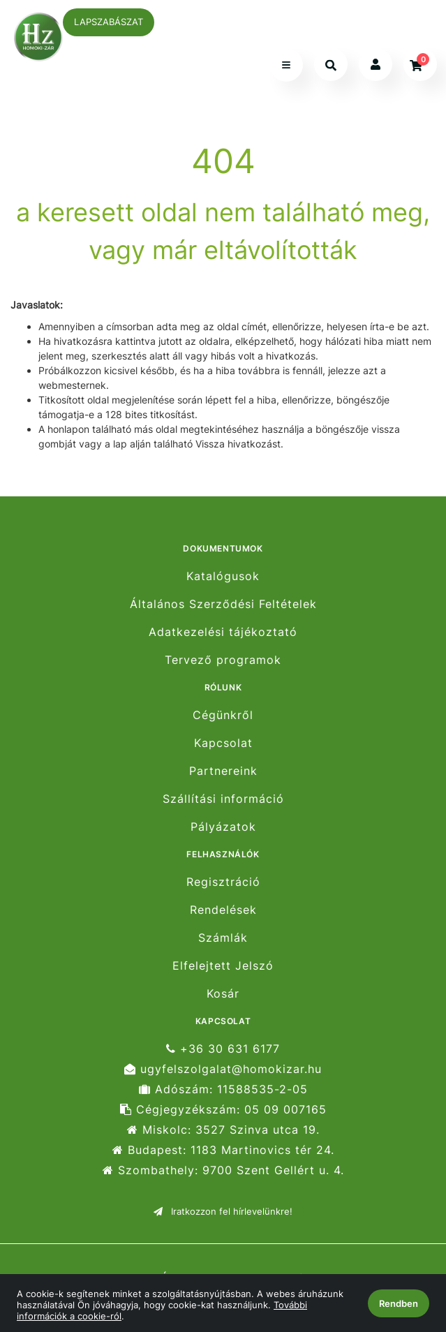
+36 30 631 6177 (223, 1049)
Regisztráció (223, 882)
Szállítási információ (223, 799)
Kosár (223, 993)
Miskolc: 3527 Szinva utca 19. (223, 1130)
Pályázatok (223, 827)
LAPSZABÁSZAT (108, 21)
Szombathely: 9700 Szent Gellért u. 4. (223, 1170)
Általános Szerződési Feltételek (223, 604)
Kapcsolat (223, 743)
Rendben (398, 1303)
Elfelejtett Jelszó (223, 965)
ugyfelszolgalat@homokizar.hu (223, 1069)
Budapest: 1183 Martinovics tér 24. (223, 1150)
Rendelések (223, 910)
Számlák (223, 938)
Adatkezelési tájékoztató (223, 632)
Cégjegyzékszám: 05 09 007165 (223, 1109)
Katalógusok (223, 576)
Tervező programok (223, 660)
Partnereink (223, 771)
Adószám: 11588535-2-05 (223, 1089)
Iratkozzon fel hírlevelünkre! (223, 1211)
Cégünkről (223, 715)
